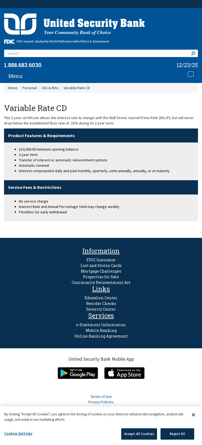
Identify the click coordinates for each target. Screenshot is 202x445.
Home (13, 87)
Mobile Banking (101, 330)
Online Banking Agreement (101, 336)
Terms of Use (101, 396)
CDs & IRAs (50, 87)
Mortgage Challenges (101, 271)
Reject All (177, 434)
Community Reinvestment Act (101, 282)
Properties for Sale (101, 276)
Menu (15, 76)
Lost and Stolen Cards (101, 265)
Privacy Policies (101, 401)
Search (194, 53)
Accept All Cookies (139, 434)
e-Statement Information (101, 324)
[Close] (193, 415)
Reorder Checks (101, 303)
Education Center (101, 297)
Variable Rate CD (77, 87)
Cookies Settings (18, 433)
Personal (29, 87)
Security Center (101, 309)
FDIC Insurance (101, 259)
